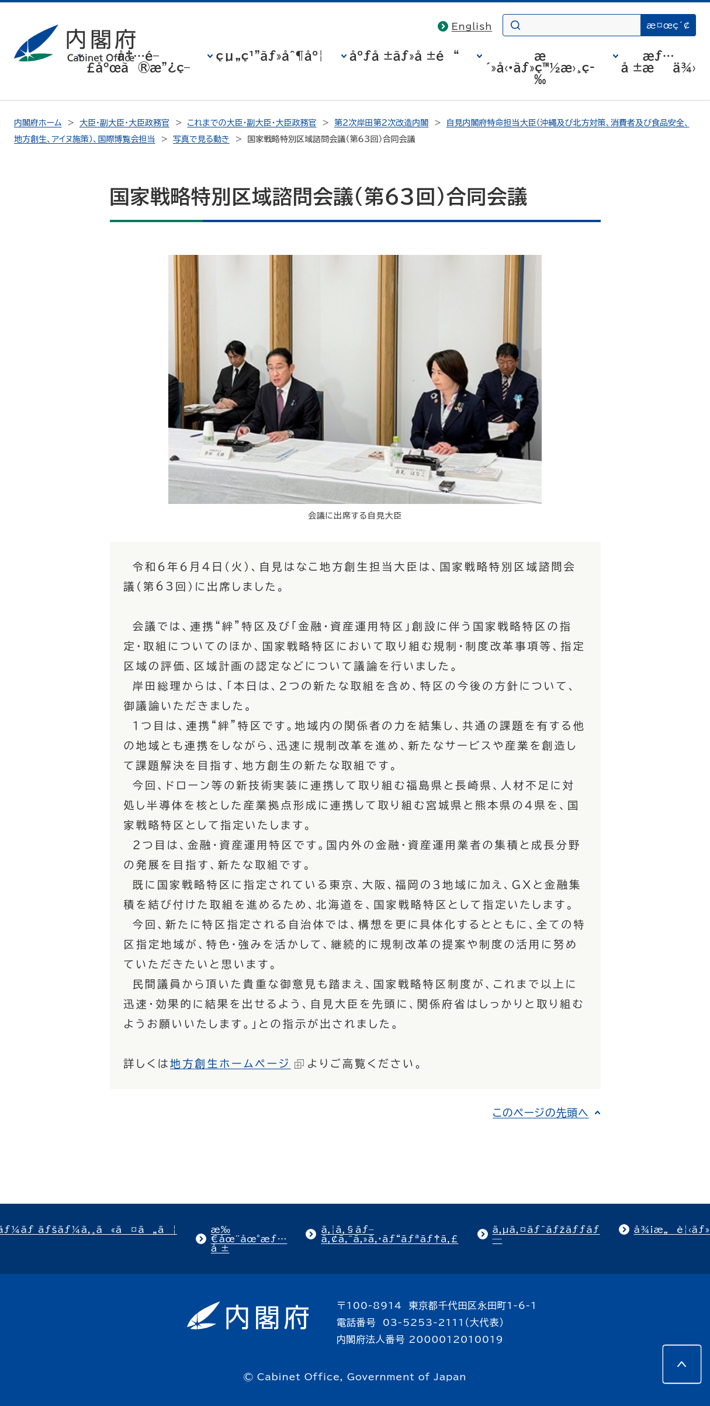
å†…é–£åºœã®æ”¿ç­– (138, 61)
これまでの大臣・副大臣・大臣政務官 (251, 123)
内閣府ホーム (37, 123)
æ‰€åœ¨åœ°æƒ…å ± (249, 1239)
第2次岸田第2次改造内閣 (381, 123)
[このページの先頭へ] (682, 1364)
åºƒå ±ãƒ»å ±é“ (404, 55)
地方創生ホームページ (237, 1063)
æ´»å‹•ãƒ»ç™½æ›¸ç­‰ (540, 67)
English (472, 26)
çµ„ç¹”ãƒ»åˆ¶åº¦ (269, 55)
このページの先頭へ (541, 1112)
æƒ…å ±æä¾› (658, 61)
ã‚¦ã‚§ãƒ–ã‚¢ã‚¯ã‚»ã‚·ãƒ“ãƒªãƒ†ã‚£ (389, 1234)
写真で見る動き (201, 139)
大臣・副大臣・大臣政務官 (124, 123)
